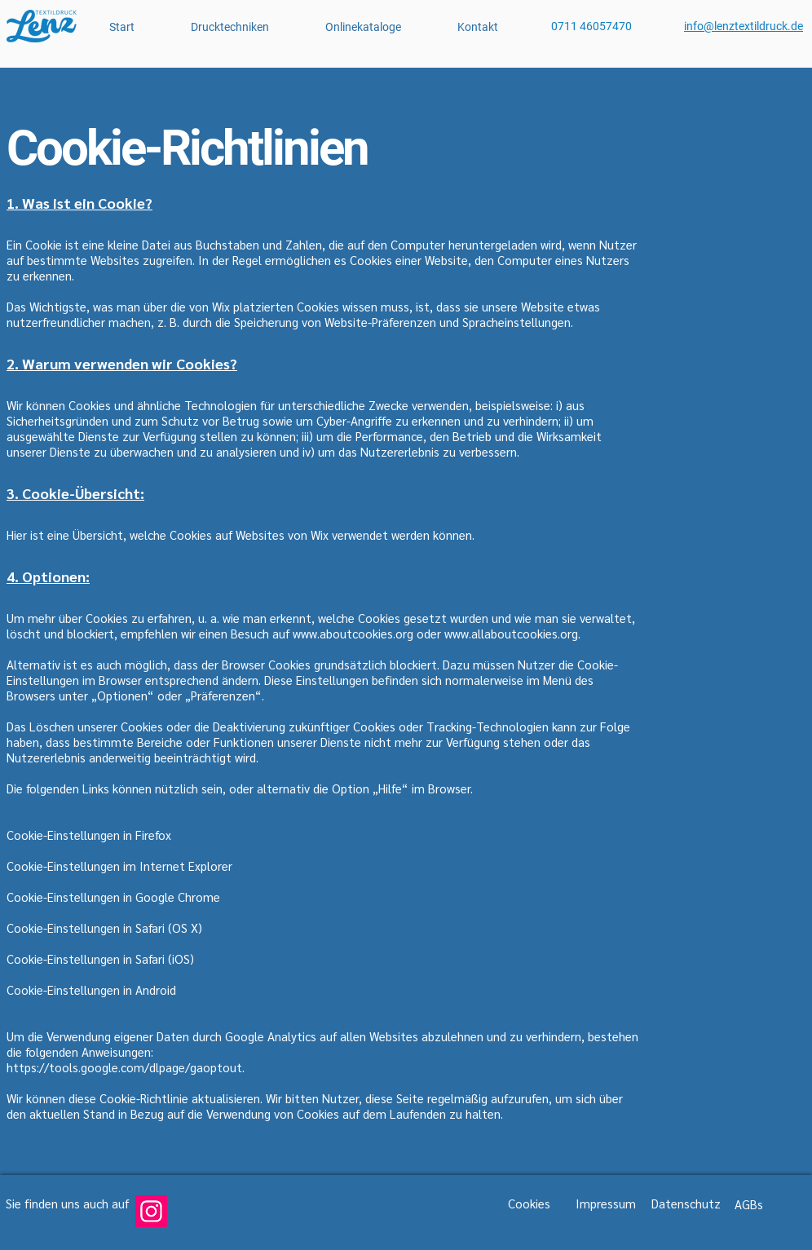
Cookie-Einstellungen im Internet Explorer (119, 865)
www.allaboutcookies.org (511, 633)
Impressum (606, 1203)
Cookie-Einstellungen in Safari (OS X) (104, 927)
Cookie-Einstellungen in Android (91, 989)
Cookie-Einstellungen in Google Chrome (113, 896)
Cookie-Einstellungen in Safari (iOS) (100, 958)
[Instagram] (151, 1211)
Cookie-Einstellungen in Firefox (89, 834)
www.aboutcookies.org (353, 633)
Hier (17, 534)
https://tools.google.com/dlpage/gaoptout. (126, 1067)
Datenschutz (686, 1203)
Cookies (529, 1203)
